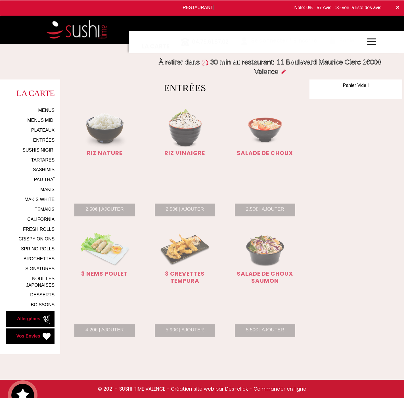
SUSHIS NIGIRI (38, 150)
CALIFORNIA (41, 219)
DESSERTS (42, 294)
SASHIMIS (44, 169)
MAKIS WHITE (39, 199)
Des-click (236, 389)
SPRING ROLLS (38, 248)
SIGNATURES (40, 268)
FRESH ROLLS (39, 229)
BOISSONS (43, 304)
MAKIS (47, 189)
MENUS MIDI (41, 120)
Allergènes (34, 319)
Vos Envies (34, 336)
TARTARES (43, 160)
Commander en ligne (280, 389)
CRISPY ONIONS (36, 238)
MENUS (46, 110)
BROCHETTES (39, 258)
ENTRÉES (44, 140)
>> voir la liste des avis (358, 7)
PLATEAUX (43, 130)
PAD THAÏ (44, 179)
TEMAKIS (45, 209)
